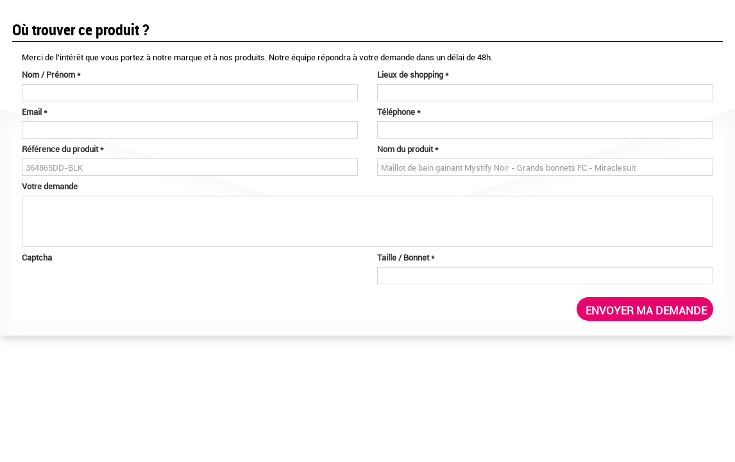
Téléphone (399, 111)
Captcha (37, 257)
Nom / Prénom (51, 74)
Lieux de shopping (413, 74)
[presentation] (119, 292)
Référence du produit (63, 149)
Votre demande (50, 186)
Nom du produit (408, 149)
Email (34, 111)
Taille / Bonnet (406, 257)
